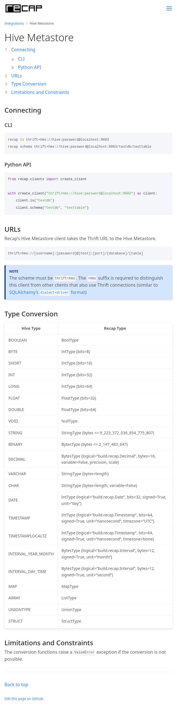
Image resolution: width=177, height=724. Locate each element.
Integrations (14, 23)
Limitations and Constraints (40, 92)
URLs (16, 76)
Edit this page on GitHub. (24, 698)
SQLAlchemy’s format (47, 292)
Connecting (23, 50)
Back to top (16, 684)
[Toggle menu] (169, 8)
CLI (21, 59)
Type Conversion (28, 84)
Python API (29, 67)
